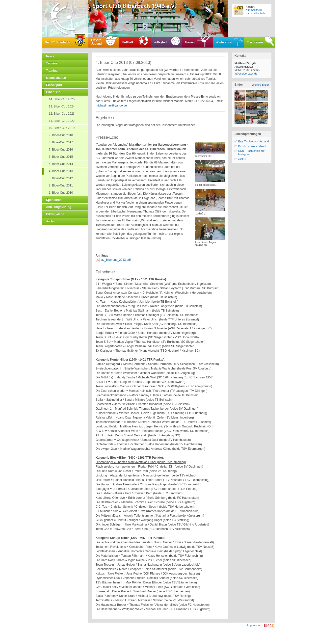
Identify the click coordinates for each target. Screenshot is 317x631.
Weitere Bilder (260, 84)
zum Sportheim (254, 10)
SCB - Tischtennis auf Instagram (251, 152)
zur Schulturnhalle (255, 13)
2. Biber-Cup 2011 (61, 185)
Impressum (254, 625)
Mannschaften (56, 77)
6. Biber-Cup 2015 (61, 156)
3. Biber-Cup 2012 (61, 178)
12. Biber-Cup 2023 (62, 113)
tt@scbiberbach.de (246, 73)
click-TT (243, 159)
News (50, 56)
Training (52, 70)
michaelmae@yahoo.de (111, 105)
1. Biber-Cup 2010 (61, 192)
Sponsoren (54, 200)
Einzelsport (54, 85)
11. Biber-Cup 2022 (62, 121)
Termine (51, 63)
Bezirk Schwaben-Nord (252, 146)
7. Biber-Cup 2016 (61, 149)
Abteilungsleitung (58, 207)
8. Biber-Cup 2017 (61, 142)
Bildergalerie (55, 214)
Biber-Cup (53, 92)
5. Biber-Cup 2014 (61, 164)
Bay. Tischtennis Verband (253, 141)
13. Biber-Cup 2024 (62, 106)
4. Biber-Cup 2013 (61, 171)
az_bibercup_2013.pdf (116, 260)
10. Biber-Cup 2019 (62, 128)
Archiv (50, 221)
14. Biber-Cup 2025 (62, 99)
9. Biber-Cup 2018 (61, 135)
